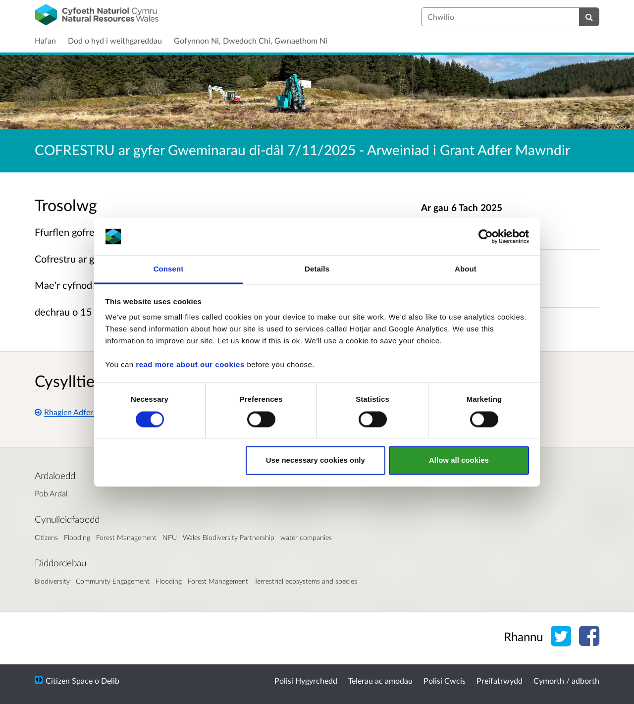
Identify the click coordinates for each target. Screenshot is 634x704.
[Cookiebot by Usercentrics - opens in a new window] (485, 236)
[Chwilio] (589, 16)
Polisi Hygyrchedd (305, 680)
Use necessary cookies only (315, 460)
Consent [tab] (169, 269)
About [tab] (465, 269)
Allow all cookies (459, 460)
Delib (110, 680)
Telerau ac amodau (380, 680)
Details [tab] (317, 269)
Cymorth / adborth (566, 680)
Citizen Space (69, 680)
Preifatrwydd (499, 680)
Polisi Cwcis (444, 680)
